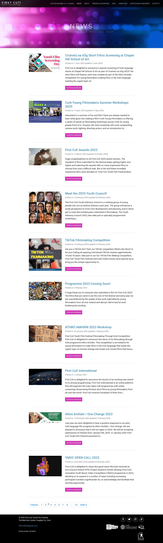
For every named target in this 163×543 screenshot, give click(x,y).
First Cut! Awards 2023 (81, 150)
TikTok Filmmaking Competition (87, 240)
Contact (156, 3)
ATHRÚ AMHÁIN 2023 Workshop (88, 327)
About (87, 3)
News (79, 3)
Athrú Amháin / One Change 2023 (89, 414)
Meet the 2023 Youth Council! (86, 193)
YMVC (114, 3)
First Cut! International (81, 371)
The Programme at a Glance (62, 3)
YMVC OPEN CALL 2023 (82, 458)
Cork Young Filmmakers (140, 3)
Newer (34, 505)
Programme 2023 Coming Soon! (87, 284)
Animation (123, 3)
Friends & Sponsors (100, 3)
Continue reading (74, 88)
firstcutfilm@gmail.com (28, 526)
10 (76, 505)
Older (83, 505)
